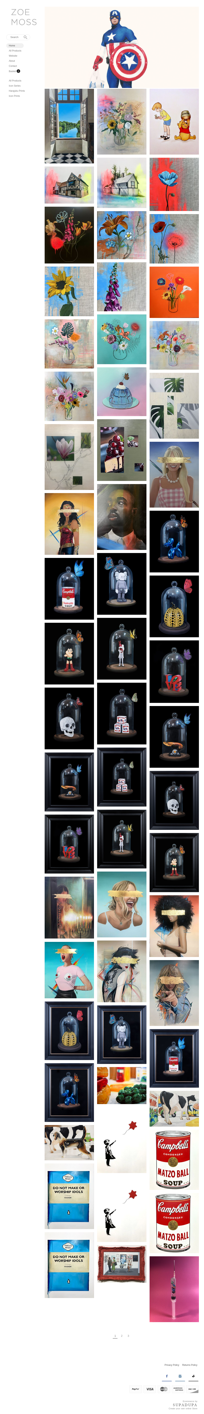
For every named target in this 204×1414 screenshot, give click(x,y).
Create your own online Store (183, 1408)
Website (13, 55)
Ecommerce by (190, 1401)
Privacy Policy (172, 1365)
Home (12, 45)
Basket (13, 71)
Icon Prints (14, 96)
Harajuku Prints (17, 91)
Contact (13, 66)
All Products (15, 50)
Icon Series (15, 85)
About (12, 61)
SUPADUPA (185, 1405)
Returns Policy (189, 1365)
